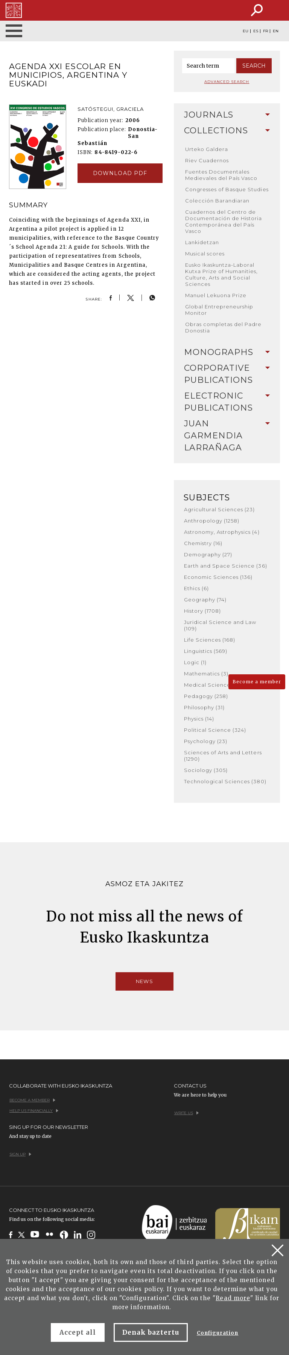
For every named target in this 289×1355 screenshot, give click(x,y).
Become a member (257, 681)
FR (265, 31)
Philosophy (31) (204, 707)
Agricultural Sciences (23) (219, 509)
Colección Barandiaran (217, 201)
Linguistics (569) (206, 651)
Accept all (77, 1332)
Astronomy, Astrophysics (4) (222, 532)
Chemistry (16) (203, 543)
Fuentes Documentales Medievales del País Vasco (221, 175)
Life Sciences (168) (210, 640)
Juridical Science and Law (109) (220, 625)
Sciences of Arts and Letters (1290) (223, 755)
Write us (186, 1112)
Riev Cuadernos (207, 160)
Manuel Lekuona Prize (216, 295)
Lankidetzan (202, 242)
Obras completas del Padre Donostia (223, 327)
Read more (233, 1298)
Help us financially (33, 1110)
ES (255, 31)
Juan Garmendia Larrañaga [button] (227, 435)
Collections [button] (227, 130)
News (144, 981)
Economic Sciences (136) (218, 577)
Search (254, 65)
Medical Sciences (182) (215, 685)
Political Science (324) (215, 730)
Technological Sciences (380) (225, 781)
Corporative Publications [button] (227, 374)
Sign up (20, 1154)
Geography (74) (205, 600)
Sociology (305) (206, 770)
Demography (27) (208, 554)
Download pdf (120, 173)
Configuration (218, 1333)
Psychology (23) (206, 741)
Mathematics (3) (206, 674)
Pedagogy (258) (206, 696)
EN (275, 31)
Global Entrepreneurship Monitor (219, 310)
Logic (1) (195, 662)
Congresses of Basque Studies (227, 189)
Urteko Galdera (206, 149)
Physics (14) (199, 719)
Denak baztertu (150, 1332)
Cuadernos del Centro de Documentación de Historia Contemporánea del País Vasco (223, 221)
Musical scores (205, 254)
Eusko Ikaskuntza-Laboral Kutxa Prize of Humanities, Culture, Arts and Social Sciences (221, 274)
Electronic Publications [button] (227, 402)
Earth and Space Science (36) (225, 566)
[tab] (227, 115)
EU (245, 31)
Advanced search (226, 81)
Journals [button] (227, 115)
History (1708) (202, 611)
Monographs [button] (227, 352)
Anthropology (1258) (212, 521)
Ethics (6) (196, 588)
